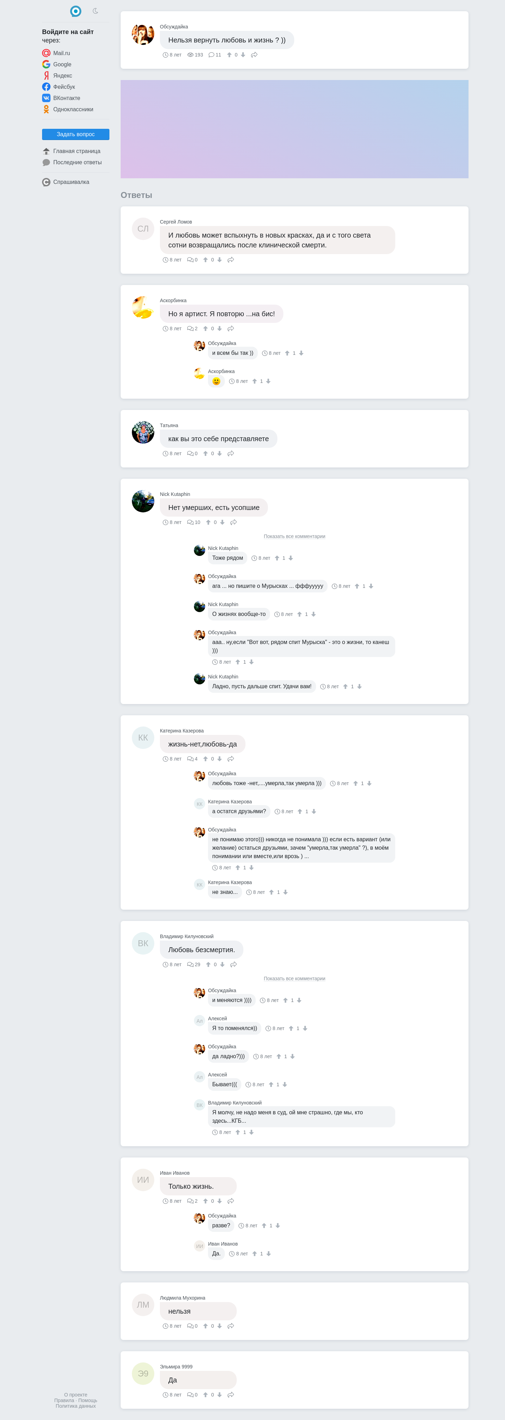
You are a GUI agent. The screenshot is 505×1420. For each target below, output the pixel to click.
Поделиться (254, 54)
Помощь (87, 1400)
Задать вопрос (76, 134)
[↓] (242, 55)
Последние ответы (72, 162)
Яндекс (57, 75)
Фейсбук (58, 86)
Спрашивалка (65, 182)
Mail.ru (56, 53)
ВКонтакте (61, 98)
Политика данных (76, 1406)
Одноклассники (67, 109)
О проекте (75, 1395)
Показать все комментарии (294, 536)
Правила (64, 1400)
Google (57, 64)
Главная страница (71, 151)
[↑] (230, 55)
